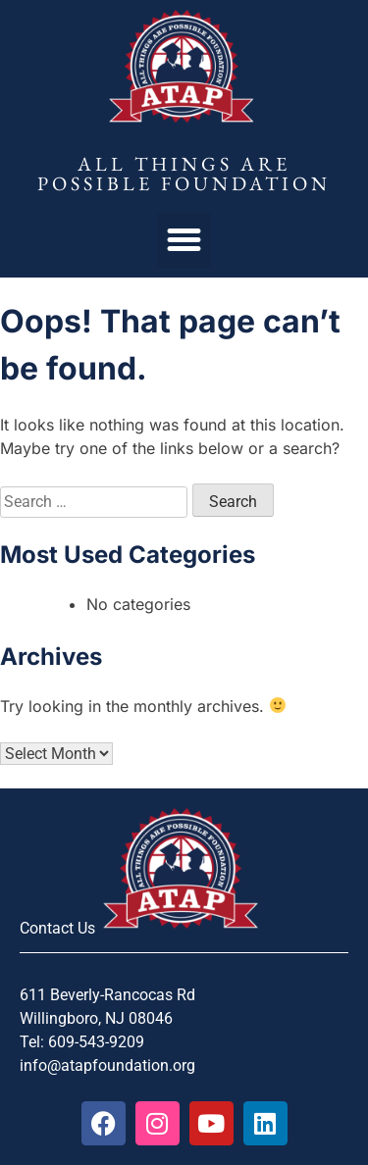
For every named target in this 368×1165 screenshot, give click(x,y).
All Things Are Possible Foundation (184, 173)
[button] (184, 240)
